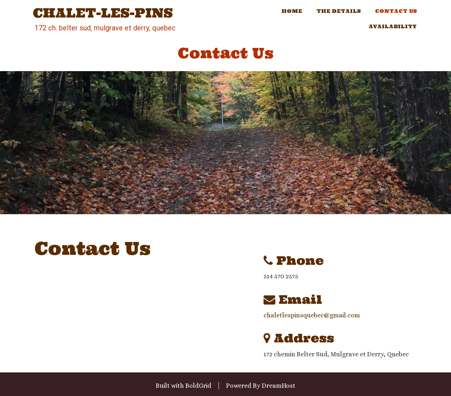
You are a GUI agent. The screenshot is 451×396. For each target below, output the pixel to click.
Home (291, 11)
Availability (393, 26)
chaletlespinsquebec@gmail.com (312, 315)
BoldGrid (198, 385)
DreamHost (278, 385)
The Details (338, 11)
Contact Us (396, 11)
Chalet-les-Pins (103, 13)
